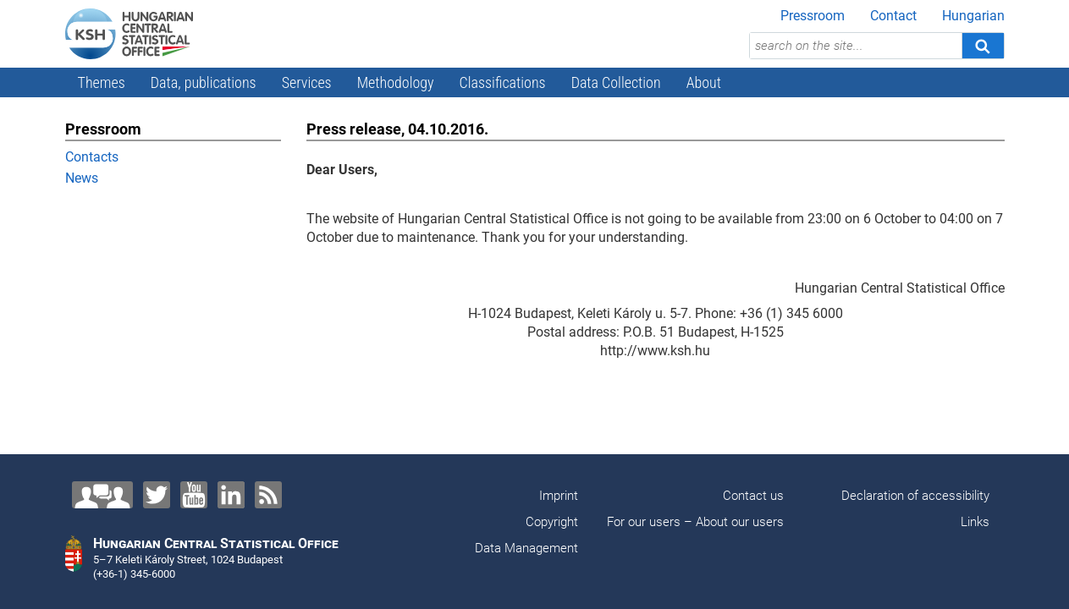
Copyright (552, 521)
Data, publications (203, 82)
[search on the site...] (856, 45)
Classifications (503, 82)
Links (975, 521)
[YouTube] (193, 494)
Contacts (91, 157)
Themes (101, 82)
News (81, 178)
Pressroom (812, 16)
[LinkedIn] (231, 494)
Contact (893, 16)
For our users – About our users (695, 521)
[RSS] (268, 494)
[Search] (983, 45)
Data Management (526, 548)
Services (307, 82)
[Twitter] (156, 494)
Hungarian (973, 16)
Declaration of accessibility (915, 495)
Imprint (558, 495)
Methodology (395, 82)
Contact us (753, 495)
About (703, 82)
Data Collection (616, 82)
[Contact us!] (102, 494)
